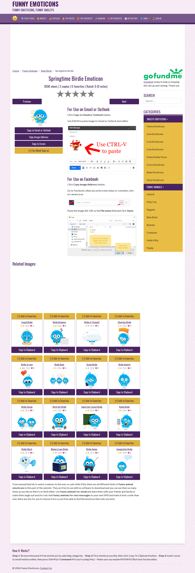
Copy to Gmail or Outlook (38, 130)
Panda (150, 247)
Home (15, 70)
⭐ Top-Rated (68, 18)
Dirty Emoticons (155, 179)
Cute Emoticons (155, 149)
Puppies (151, 209)
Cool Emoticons (155, 141)
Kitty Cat (151, 201)
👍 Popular (54, 18)
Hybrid (150, 194)
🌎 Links (144, 18)
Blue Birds (46, 70)
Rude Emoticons (155, 172)
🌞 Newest (41, 18)
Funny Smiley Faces (157, 156)
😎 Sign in (156, 18)
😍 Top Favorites (84, 18)
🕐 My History (131, 18)
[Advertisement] (127, 7)
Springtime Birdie (64, 70)
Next (124, 101)
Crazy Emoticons (156, 164)
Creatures (152, 232)
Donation (148, 81)
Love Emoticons (155, 133)
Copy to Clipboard (27, 350)
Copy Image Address (38, 137)
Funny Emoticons (156, 126)
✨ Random (100, 18)
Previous (27, 101)
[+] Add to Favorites (26, 316)
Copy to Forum (38, 144)
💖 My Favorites (114, 18)
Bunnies (151, 224)
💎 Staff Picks (27, 18)
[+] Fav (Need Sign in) (39, 150)
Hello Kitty (152, 240)
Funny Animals (30, 70)
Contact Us (46, 568)
